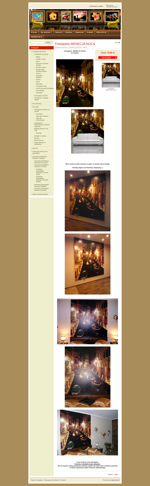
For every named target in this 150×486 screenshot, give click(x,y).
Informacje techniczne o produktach (40, 152)
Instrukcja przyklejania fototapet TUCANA (41, 165)
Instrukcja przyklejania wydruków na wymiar (41, 162)
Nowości (35, 148)
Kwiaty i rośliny (41, 59)
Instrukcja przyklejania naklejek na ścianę (41, 189)
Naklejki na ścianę (40, 136)
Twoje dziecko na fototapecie (40, 143)
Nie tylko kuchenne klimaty (42, 64)
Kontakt (90, 32)
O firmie (34, 32)
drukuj (116, 474)
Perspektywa (40, 90)
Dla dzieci (35, 107)
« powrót (110, 474)
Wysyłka (69, 32)
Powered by (111, 480)
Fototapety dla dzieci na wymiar (42, 110)
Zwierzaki (39, 93)
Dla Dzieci (39, 114)
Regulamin (79, 32)
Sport (38, 61)
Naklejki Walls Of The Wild (41, 129)
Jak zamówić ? (46, 32)
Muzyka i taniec (41, 67)
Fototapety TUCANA (41, 96)
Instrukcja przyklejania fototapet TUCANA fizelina (42, 179)
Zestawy (39, 133)
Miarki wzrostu (39, 140)
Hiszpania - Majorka (39, 76)
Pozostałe (39, 84)
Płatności (58, 32)
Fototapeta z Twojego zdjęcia (41, 98)
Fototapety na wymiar (41, 54)
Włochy (38, 73)
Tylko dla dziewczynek (40, 119)
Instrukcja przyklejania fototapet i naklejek (39, 157)
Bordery (36, 138)
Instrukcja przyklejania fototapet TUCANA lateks (42, 171)
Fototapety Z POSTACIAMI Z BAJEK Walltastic (42, 124)
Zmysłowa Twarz (41, 86)
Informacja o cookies (96, 6)
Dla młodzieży (37, 104)
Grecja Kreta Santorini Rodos (41, 70)
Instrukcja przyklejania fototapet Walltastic (41, 185)
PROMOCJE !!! (36, 37)
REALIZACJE (101, 32)
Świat (38, 82)
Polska (38, 79)
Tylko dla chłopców (42, 116)
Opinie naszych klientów (40, 194)
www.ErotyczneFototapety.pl (43, 88)
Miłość (38, 57)
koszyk (111, 5)
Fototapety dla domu (39, 51)
